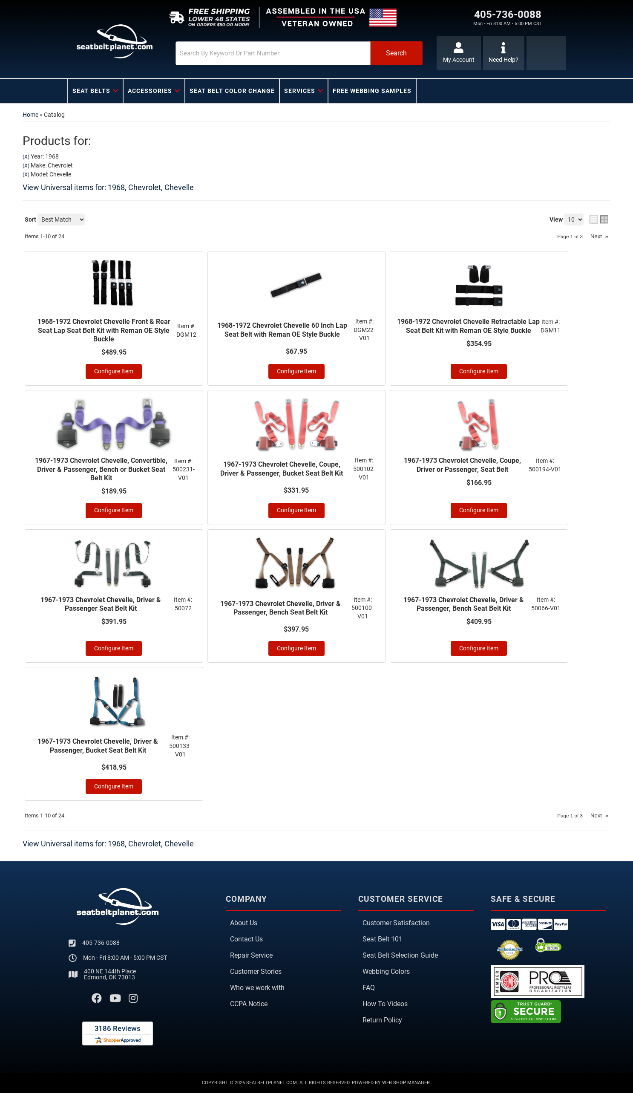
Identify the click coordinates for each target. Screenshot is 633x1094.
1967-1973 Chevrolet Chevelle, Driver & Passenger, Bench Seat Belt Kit (280, 609)
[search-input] (262, 53)
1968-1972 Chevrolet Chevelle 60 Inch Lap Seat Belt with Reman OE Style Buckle (282, 329)
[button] (289, 53)
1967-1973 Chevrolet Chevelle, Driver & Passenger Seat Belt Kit (100, 605)
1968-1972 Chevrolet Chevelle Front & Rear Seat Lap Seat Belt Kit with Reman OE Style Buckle (103, 330)
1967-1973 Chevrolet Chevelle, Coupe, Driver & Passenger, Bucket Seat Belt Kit (281, 469)
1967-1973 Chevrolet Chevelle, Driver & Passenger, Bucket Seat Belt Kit (97, 747)
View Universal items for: (108, 187)
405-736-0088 (101, 944)
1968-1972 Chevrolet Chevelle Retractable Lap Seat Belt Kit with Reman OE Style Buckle (468, 326)
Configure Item (113, 372)
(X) (26, 157)
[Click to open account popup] (458, 53)
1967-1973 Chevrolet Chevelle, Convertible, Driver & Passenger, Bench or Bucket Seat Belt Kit (101, 470)
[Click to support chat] (504, 53)
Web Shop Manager (406, 1084)
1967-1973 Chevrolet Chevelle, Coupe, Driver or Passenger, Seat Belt (462, 465)
